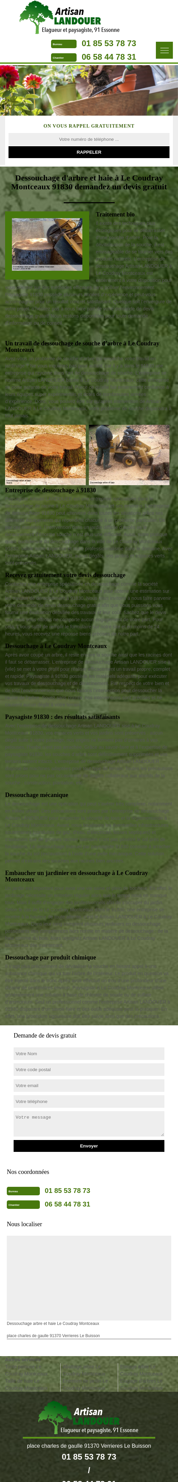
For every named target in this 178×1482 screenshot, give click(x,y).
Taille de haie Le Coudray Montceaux (26, 1384)
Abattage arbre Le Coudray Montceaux (84, 1370)
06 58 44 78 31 (109, 56)
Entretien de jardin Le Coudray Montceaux (85, 1384)
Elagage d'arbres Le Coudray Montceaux (141, 1384)
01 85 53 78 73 (109, 43)
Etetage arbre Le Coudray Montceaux (141, 1370)
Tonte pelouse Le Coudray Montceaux (26, 1370)
